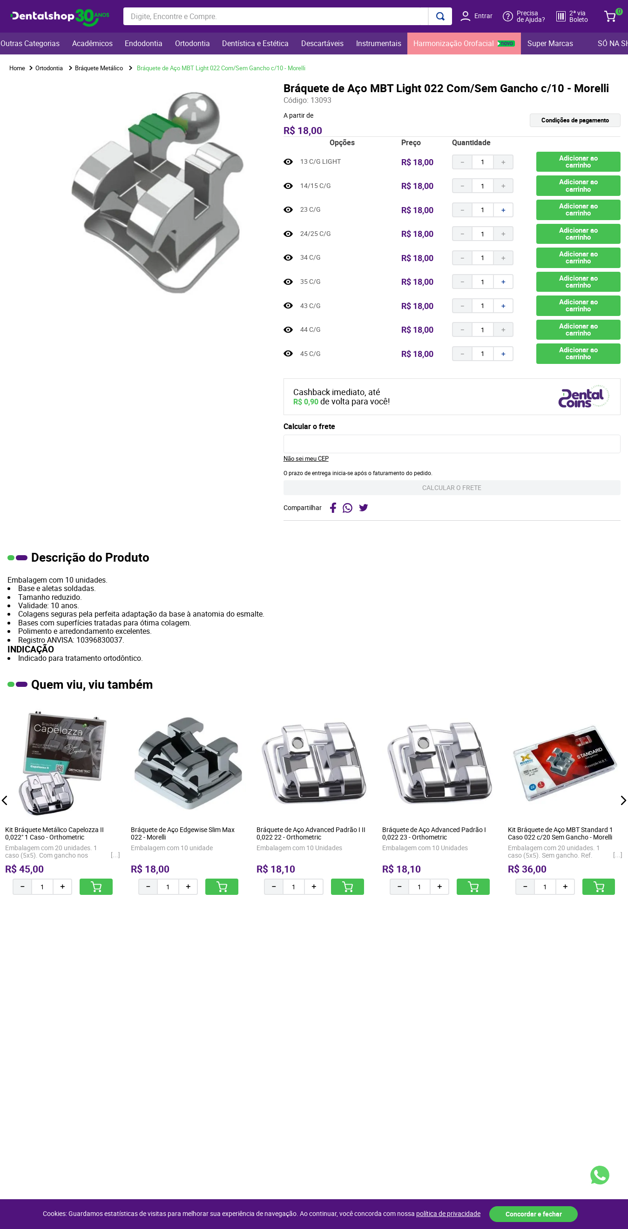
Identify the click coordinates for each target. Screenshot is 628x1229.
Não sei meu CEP (306, 458)
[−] (462, 161)
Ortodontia (49, 68)
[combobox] (287, 16)
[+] (503, 161)
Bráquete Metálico (99, 68)
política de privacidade (448, 1213)
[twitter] (365, 508)
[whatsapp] (347, 508)
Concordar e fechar (534, 1213)
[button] (536, 120)
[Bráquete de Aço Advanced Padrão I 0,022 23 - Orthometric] (439, 799)
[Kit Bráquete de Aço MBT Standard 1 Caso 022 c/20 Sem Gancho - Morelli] (565, 799)
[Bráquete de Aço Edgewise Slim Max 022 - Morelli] (188, 799)
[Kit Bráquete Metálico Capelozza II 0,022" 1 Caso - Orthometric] (62, 799)
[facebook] (333, 508)
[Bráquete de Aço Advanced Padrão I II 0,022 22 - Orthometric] (314, 799)
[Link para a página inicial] (17, 68)
